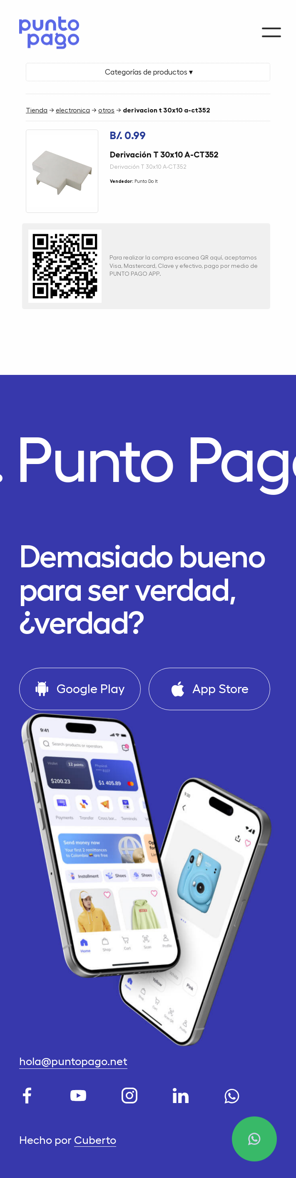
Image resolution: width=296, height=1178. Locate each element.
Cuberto (95, 1140)
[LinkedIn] (182, 1093)
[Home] (45, 31)
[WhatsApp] (234, 1093)
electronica (73, 110)
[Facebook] (29, 1093)
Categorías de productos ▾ (148, 72)
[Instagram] (131, 1093)
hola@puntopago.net (73, 1061)
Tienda (36, 110)
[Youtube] (80, 1093)
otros (106, 110)
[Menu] (271, 29)
